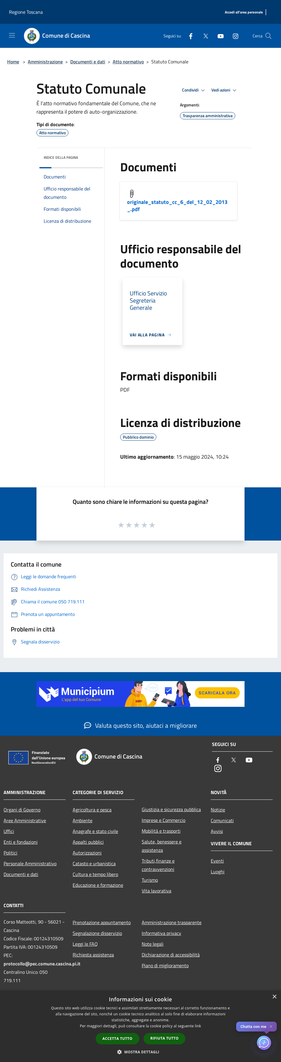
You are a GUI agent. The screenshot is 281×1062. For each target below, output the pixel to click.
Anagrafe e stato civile (95, 831)
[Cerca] (268, 35)
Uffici (9, 831)
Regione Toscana (26, 12)
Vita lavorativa (156, 890)
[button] (140, 1052)
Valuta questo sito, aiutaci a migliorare (140, 725)
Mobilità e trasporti (161, 830)
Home (13, 61)
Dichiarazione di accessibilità (171, 954)
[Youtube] (218, 36)
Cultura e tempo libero (95, 874)
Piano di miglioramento (165, 965)
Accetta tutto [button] (117, 1038)
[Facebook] (188, 36)
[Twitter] (203, 36)
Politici (10, 852)
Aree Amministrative (25, 820)
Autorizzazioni (87, 852)
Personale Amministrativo (30, 863)
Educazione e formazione (98, 885)
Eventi (217, 860)
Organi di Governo (22, 809)
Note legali (153, 943)
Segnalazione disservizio (97, 933)
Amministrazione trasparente (171, 922)
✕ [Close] (271, 1027)
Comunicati (222, 820)
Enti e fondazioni (21, 842)
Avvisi (217, 831)
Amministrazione (45, 61)
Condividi (194, 90)
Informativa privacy (161, 933)
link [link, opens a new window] (198, 1026)
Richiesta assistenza (93, 954)
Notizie (218, 809)
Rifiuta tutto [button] (164, 1038)
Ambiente (82, 820)
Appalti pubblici (88, 842)
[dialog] (140, 1026)
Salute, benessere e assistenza (161, 846)
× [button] (274, 997)
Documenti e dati (87, 61)
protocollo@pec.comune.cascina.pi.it (42, 963)
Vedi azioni (224, 90)
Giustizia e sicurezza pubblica (171, 809)
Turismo (150, 880)
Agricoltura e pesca (92, 809)
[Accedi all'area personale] (244, 12)
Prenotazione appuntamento (102, 922)
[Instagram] (233, 36)
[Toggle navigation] (12, 35)
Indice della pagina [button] (61, 157)
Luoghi (218, 871)
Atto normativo (128, 61)
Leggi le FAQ (85, 943)
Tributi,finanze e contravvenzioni (158, 865)
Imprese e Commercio (163, 820)
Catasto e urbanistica (94, 863)
